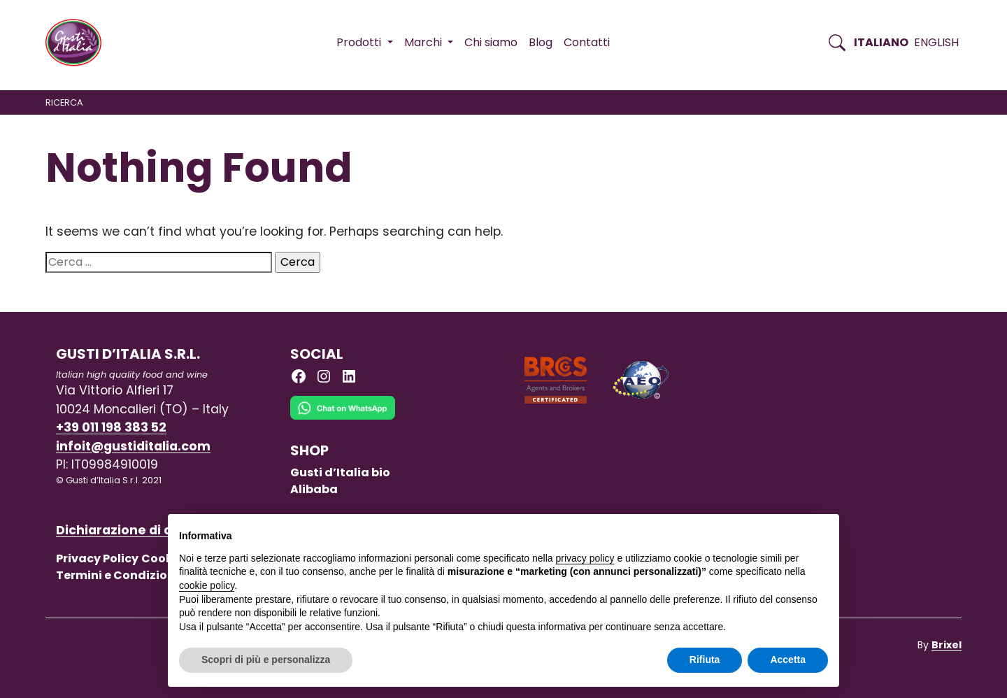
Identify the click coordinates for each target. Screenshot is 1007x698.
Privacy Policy (97, 558)
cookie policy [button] (206, 585)
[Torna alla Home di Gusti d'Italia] (78, 42)
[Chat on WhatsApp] (342, 419)
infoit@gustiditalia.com (133, 446)
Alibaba (314, 489)
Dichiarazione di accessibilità (151, 530)
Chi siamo (490, 42)
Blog (540, 42)
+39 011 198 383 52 (111, 427)
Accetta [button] (788, 659)
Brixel (946, 645)
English (936, 42)
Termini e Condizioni (117, 575)
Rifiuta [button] (705, 659)
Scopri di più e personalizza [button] (265, 659)
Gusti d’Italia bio (340, 472)
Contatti (587, 42)
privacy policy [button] (585, 558)
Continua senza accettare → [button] (763, 532)
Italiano (881, 42)
